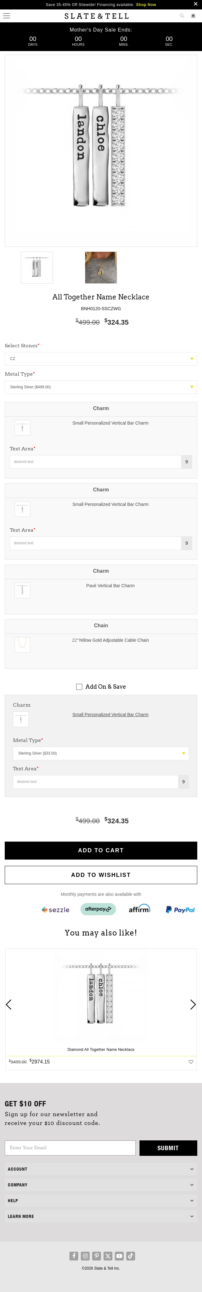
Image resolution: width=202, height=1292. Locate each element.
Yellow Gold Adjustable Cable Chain (114, 640)
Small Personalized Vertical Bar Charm (110, 423)
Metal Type (28, 740)
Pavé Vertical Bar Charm (110, 585)
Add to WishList (101, 875)
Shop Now (146, 5)
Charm (101, 408)
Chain (101, 625)
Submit (168, 1147)
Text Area (23, 449)
